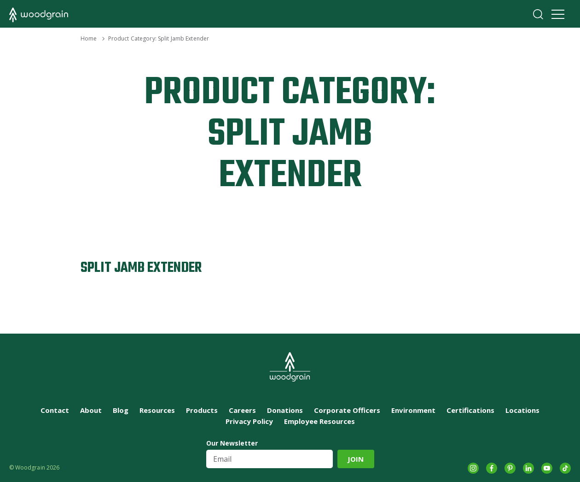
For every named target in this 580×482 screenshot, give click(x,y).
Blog (120, 410)
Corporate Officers (347, 410)
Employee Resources (319, 421)
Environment (413, 410)
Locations (522, 410)
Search (538, 14)
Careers (242, 410)
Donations (285, 410)
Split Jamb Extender (141, 268)
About (91, 410)
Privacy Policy (249, 421)
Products (202, 410)
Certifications (470, 410)
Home (89, 38)
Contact (55, 410)
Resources (157, 410)
